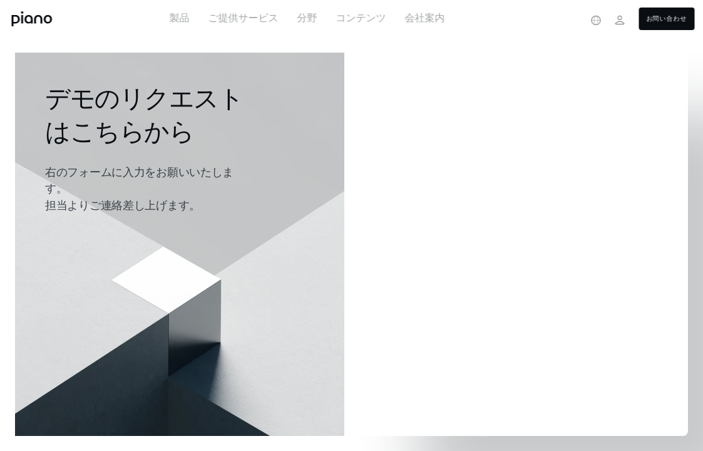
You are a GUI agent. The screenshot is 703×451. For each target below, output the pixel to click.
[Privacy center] (572, 20)
